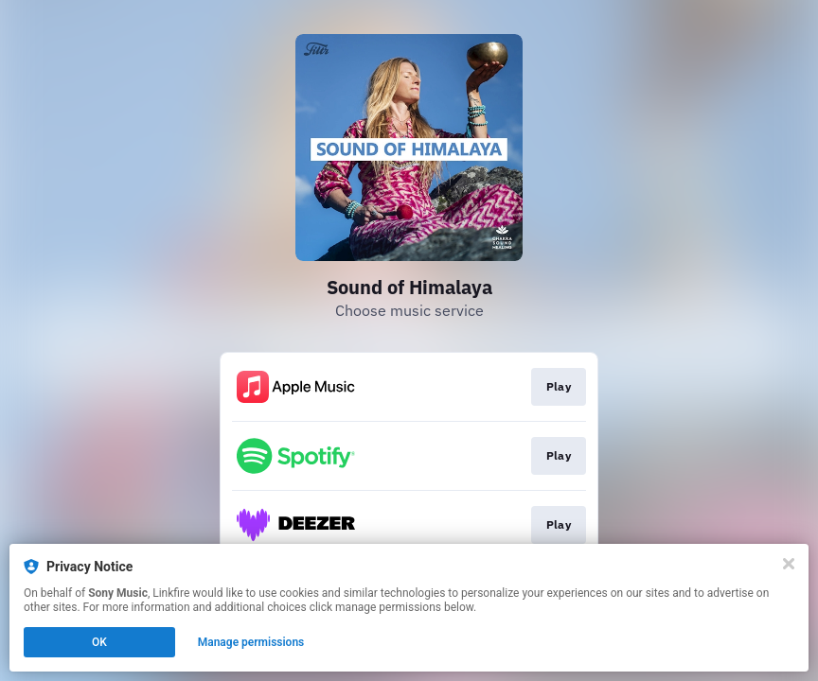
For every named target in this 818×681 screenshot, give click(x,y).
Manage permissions (251, 642)
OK (99, 642)
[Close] (789, 564)
